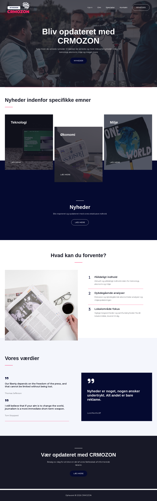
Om (102, 7)
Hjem (94, 7)
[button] (141, 7)
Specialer (112, 7)
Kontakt (124, 7)
